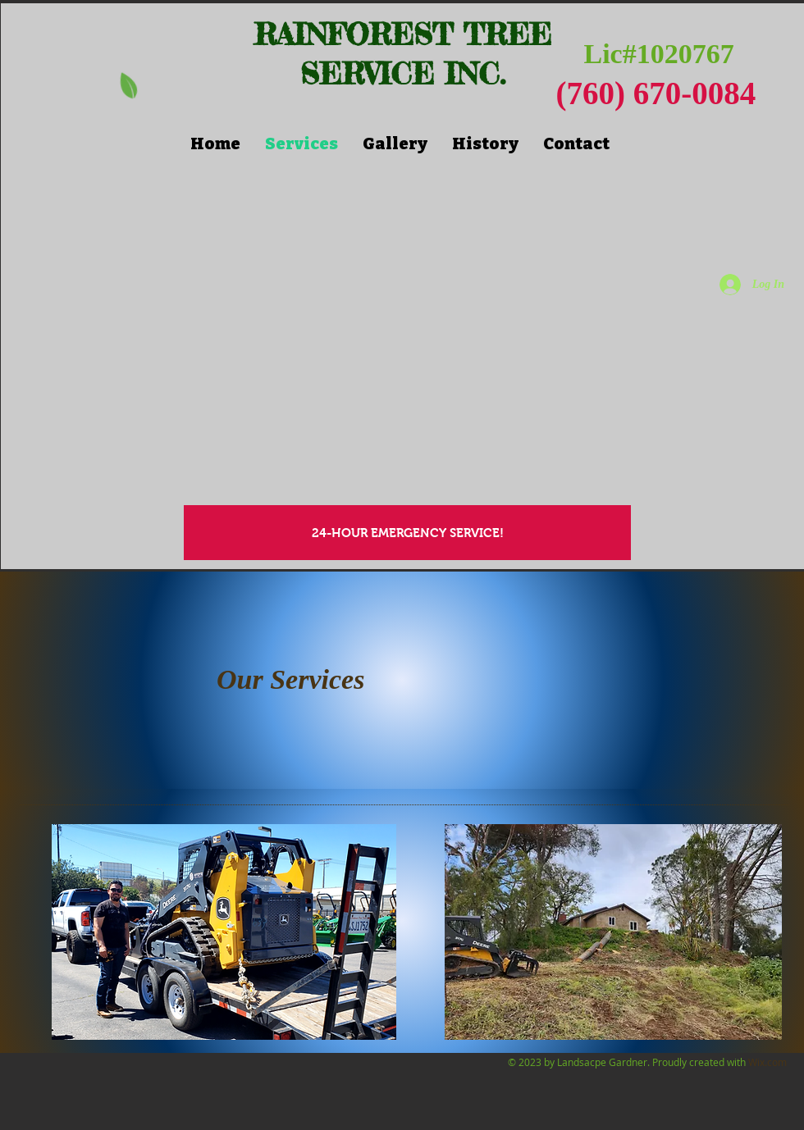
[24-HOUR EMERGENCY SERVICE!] (407, 532)
